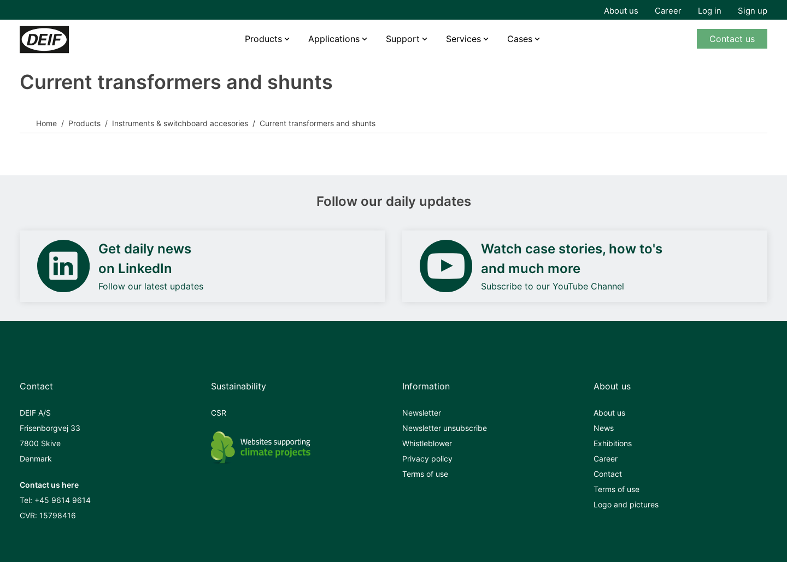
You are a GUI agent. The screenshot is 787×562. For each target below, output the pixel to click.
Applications (334, 38)
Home (46, 123)
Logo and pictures (626, 504)
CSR (218, 412)
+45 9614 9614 (62, 500)
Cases (519, 38)
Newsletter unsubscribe (444, 428)
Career (668, 10)
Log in (709, 10)
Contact (608, 473)
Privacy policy (427, 458)
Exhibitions (613, 443)
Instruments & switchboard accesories (180, 123)
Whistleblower (427, 443)
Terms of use (425, 473)
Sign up (752, 10)
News (604, 428)
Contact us (732, 38)
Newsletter (421, 412)
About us (621, 10)
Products (263, 38)
